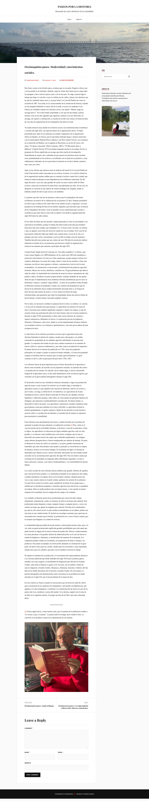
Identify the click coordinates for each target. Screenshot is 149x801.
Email (61, 758)
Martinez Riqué (33, 86)
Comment (29, 734)
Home (69, 19)
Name (27, 758)
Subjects (79, 19)
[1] (71, 431)
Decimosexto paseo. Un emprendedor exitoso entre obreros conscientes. (73, 713)
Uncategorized (69, 86)
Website (28, 769)
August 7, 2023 (51, 86)
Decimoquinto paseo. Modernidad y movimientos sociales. (53, 72)
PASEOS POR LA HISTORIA (75, 6)
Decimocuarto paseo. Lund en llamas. (39, 712)
